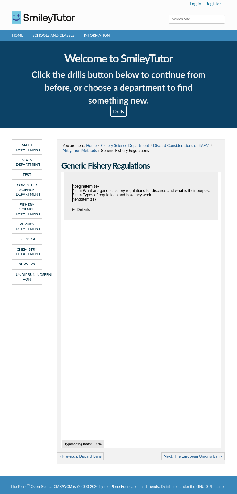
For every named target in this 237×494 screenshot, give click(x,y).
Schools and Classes (53, 35)
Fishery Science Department (125, 145)
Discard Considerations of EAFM (181, 145)
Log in (195, 3)
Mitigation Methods (80, 150)
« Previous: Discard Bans (81, 456)
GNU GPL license (210, 486)
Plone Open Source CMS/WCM (45, 486)
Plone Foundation (124, 486)
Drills (118, 111)
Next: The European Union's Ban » (193, 456)
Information (97, 35)
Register (213, 3)
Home (17, 35)
